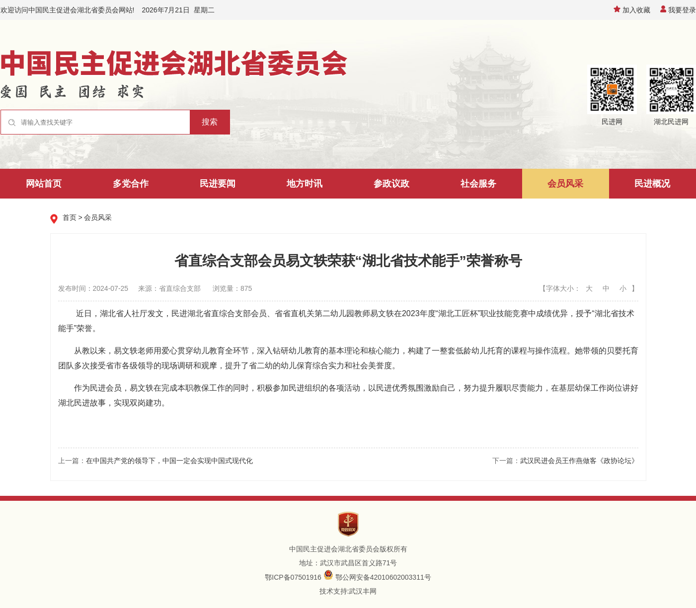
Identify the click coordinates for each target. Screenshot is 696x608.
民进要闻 (217, 184)
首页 (70, 217)
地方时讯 (304, 184)
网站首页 (44, 184)
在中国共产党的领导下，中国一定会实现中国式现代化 (169, 461)
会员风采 (565, 184)
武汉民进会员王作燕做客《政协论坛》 (579, 461)
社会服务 (478, 184)
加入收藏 (632, 10)
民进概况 (652, 184)
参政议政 (391, 184)
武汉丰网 (363, 591)
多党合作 (131, 184)
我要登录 (678, 10)
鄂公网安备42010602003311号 (383, 577)
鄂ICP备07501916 (293, 577)
